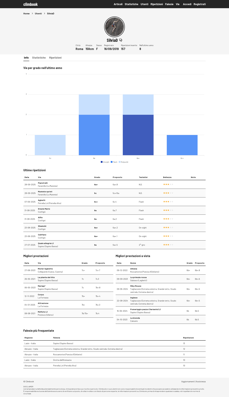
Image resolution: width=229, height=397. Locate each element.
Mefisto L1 (43, 311)
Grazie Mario (44, 208)
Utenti (144, 4)
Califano (42, 234)
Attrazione (43, 303)
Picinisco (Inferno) (45, 315)
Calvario (134, 321)
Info (26, 57)
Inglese (133, 297)
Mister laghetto (45, 268)
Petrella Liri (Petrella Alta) (49, 203)
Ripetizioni (157, 4)
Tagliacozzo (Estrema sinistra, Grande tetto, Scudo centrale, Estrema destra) (153, 290)
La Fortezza (43, 297)
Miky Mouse (135, 286)
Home (26, 13)
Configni (41, 212)
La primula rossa (138, 277)
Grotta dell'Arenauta (62, 360)
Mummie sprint (45, 191)
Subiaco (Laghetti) (138, 280)
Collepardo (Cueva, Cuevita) (50, 271)
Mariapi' (41, 286)
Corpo (41, 294)
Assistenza (201, 381)
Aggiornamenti (188, 381)
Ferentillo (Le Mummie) (47, 186)
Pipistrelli (43, 183)
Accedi (187, 4)
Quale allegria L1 (46, 243)
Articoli (118, 4)
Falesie (169, 4)
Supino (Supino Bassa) (48, 246)
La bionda (135, 318)
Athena (133, 268)
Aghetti (41, 200)
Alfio (40, 217)
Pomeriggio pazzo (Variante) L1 (145, 309)
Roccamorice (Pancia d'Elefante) (144, 271)
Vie (177, 4)
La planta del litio (46, 277)
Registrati (200, 4)
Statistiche (131, 4)
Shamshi (42, 226)
